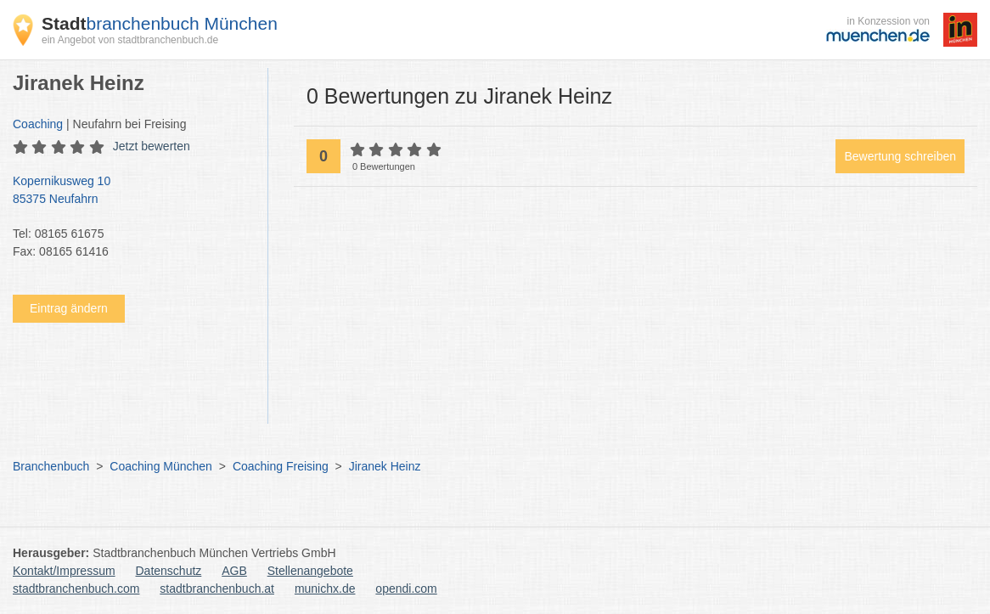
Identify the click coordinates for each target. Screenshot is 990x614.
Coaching (38, 124)
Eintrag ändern (69, 308)
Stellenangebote (310, 570)
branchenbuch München (160, 23)
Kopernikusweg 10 (131, 191)
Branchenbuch (51, 466)
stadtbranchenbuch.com (76, 588)
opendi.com (405, 588)
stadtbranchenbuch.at (217, 588)
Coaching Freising (281, 466)
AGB (234, 570)
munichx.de (325, 588)
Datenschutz (169, 570)
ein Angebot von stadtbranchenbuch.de (130, 40)
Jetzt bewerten (151, 146)
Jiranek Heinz (385, 466)
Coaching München (161, 466)
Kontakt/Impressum (64, 570)
